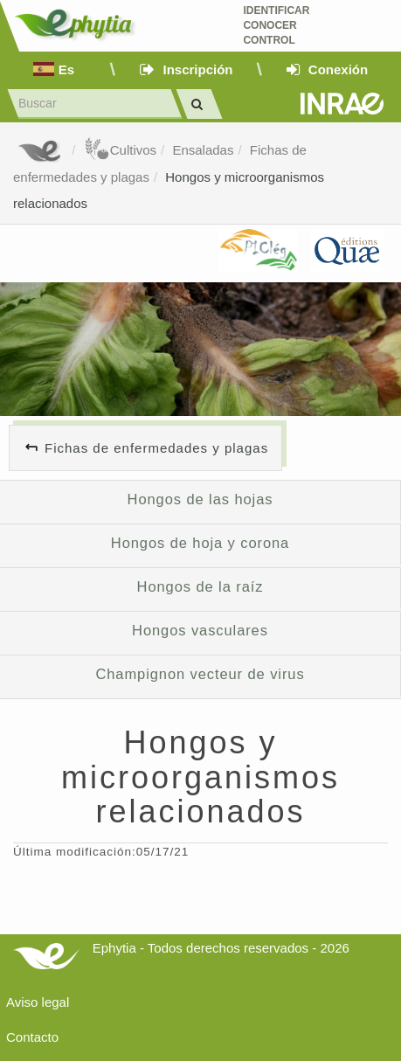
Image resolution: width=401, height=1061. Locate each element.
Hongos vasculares (200, 630)
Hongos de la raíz (200, 586)
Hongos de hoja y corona (200, 543)
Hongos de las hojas (200, 499)
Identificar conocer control (276, 25)
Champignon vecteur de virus (199, 674)
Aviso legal (37, 1002)
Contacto (32, 1037)
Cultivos (120, 149)
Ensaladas (202, 149)
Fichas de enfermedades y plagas (156, 447)
